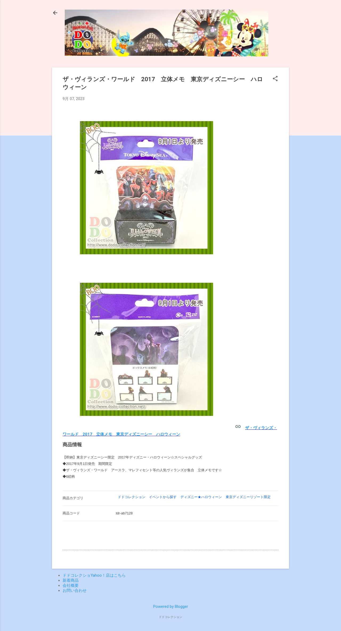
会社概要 (71, 585)
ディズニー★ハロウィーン (201, 497)
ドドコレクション (131, 497)
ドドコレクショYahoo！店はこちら (94, 575)
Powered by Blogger (170, 606)
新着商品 (71, 580)
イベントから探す (163, 497)
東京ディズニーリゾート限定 (248, 497)
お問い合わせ (75, 590)
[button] (275, 79)
